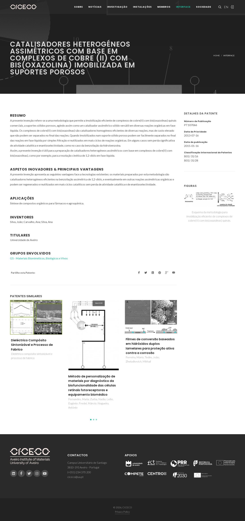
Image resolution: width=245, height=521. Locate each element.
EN (225, 8)
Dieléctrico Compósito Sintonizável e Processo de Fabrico (32, 345)
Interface (183, 8)
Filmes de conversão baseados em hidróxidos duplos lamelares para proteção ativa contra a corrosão (150, 346)
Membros (164, 8)
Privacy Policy (122, 511)
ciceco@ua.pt (75, 476)
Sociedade (203, 8)
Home (216, 55)
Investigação (117, 8)
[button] (91, 419)
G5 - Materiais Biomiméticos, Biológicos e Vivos (39, 258)
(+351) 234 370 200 (79, 472)
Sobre (78, 8)
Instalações (142, 8)
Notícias (95, 8)
